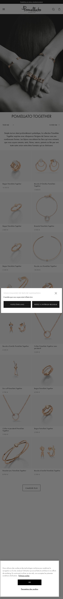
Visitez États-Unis (17, 304)
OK (29, 582)
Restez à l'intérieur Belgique (45, 304)
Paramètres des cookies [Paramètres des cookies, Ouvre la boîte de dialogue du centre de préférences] (29, 589)
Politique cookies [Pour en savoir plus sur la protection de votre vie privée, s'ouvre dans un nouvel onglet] (23, 576)
